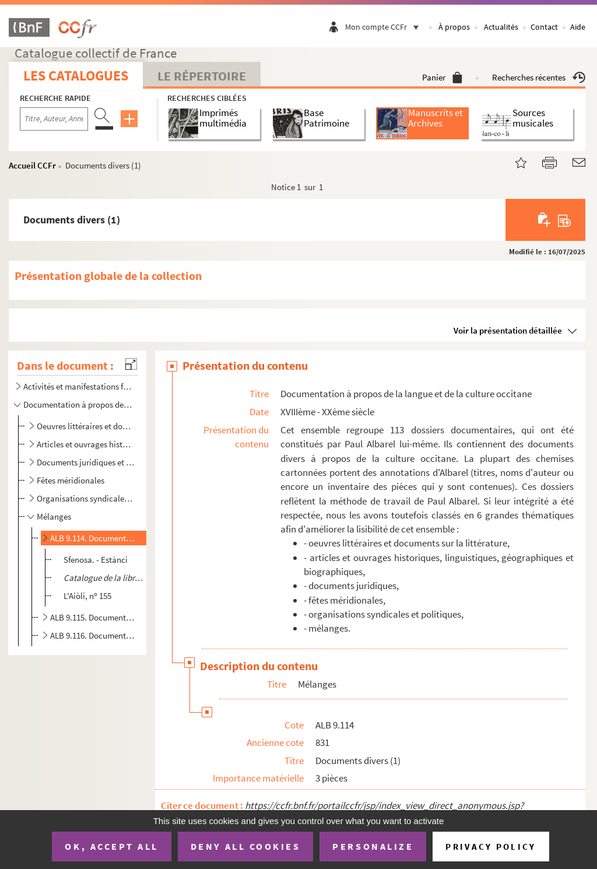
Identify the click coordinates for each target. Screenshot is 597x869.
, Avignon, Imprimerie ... (105, 577)
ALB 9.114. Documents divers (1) (93, 538)
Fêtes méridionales (70, 480)
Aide (577, 27)
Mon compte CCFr (384, 27)
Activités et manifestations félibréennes (78, 386)
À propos (454, 27)
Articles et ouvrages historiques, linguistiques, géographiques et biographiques (86, 444)
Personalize (372, 846)
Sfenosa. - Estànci (96, 559)
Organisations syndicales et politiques (86, 498)
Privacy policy (490, 846)
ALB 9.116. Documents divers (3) (93, 635)
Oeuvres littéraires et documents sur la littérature (86, 426)
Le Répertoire (201, 76)
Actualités (501, 27)
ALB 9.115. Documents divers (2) (93, 617)
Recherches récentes (538, 77)
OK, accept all (111, 846)
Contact (544, 27)
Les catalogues (75, 75)
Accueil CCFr (32, 165)
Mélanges (54, 516)
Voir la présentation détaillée (508, 330)
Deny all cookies (245, 846)
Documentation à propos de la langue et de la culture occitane (78, 404)
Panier (442, 77)
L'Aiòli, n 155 (87, 596)
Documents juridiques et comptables (86, 462)
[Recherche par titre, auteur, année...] (54, 119)
